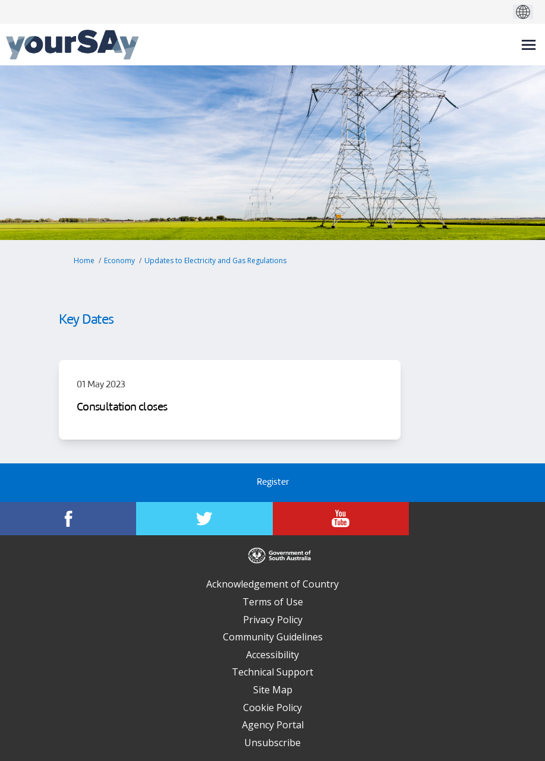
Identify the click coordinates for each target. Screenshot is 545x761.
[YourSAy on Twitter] (204, 518)
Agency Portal (273, 724)
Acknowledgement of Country (272, 584)
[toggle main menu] (528, 44)
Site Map (272, 689)
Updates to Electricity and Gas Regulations (215, 260)
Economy (119, 260)
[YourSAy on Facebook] (68, 518)
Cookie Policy (272, 707)
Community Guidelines (273, 636)
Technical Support (272, 671)
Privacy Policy (273, 619)
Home (84, 260)
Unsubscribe (272, 742)
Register (273, 482)
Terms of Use (272, 601)
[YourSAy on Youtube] (341, 518)
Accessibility (272, 654)
